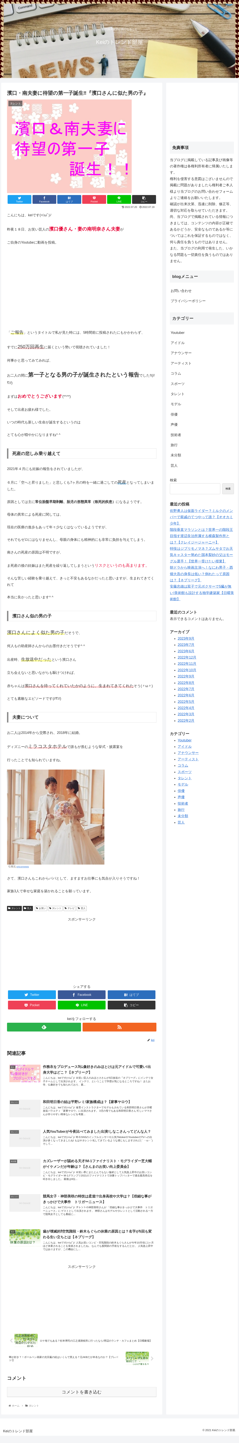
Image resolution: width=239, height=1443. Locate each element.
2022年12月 (187, 657)
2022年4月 (186, 708)
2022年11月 (187, 664)
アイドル (178, 343)
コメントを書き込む (82, 1399)
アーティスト (181, 363)
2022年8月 (186, 683)
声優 (174, 425)
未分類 (176, 455)
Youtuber (177, 333)
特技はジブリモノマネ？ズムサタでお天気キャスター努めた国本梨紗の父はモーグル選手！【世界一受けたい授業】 (201, 555)
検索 (173, 480)
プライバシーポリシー (188, 301)
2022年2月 (186, 721)
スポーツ (178, 384)
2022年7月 (186, 689)
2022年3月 (186, 714)
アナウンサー (181, 353)
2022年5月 (186, 702)
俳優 (174, 414)
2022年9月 (186, 676)
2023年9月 (186, 638)
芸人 (28, 908)
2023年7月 (186, 645)
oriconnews (23, 866)
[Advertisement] (81, 950)
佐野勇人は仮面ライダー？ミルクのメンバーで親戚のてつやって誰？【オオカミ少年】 (201, 517)
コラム (176, 373)
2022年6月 (186, 695)
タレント (14, 908)
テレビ (70, 908)
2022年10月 (187, 670)
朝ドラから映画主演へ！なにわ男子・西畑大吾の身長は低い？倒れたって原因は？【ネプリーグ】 (201, 574)
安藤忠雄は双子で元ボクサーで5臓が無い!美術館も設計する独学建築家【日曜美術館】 (202, 592)
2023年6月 (186, 651)
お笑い (41, 908)
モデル (176, 404)
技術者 (176, 435)
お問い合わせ (181, 291)
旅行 (174, 445)
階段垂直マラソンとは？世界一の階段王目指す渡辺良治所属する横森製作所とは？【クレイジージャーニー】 (201, 536)
